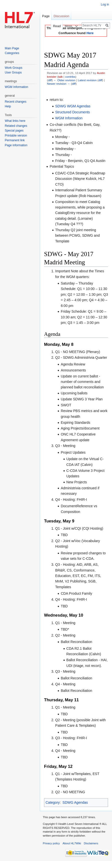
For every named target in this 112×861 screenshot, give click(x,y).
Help (8, 106)
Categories (12, 53)
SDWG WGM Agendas (73, 106)
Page (46, 16)
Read (53, 26)
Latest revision (87, 80)
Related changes (16, 126)
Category (53, 802)
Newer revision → (58, 83)
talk (60, 76)
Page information (16, 145)
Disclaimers (91, 843)
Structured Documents (72, 112)
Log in (105, 4)
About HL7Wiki (72, 843)
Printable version (16, 135)
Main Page (12, 48)
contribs (70, 76)
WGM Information (69, 118)
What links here (15, 121)
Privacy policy (51, 843)
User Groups (13, 72)
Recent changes (15, 101)
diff (50, 80)
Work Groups (13, 68)
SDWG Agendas (75, 802)
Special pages (14, 130)
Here (89, 33)
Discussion (61, 16)
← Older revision (64, 80)
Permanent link (15, 140)
